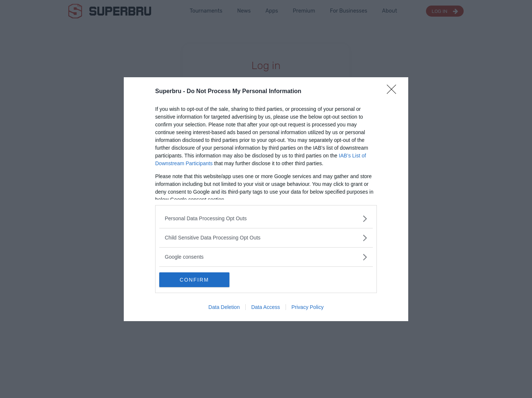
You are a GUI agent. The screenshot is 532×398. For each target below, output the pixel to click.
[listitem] (266, 218)
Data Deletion (224, 307)
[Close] (394, 92)
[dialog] (266, 199)
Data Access (265, 307)
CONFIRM (194, 280)
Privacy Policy (307, 307)
